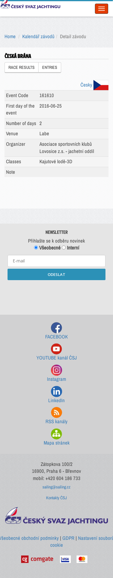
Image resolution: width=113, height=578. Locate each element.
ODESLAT (56, 274)
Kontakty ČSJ (56, 497)
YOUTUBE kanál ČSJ (56, 352)
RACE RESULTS (21, 67)
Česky (94, 84)
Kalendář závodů (38, 36)
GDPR (68, 538)
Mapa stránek (57, 437)
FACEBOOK (56, 331)
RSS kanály (56, 416)
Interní (70, 247)
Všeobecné (47, 247)
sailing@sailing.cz (56, 487)
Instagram (56, 373)
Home (10, 36)
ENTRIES (49, 67)
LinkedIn (56, 395)
